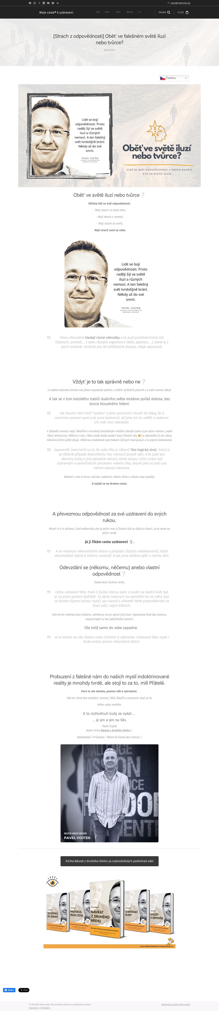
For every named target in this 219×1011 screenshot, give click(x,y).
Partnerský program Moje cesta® (176, 1004)
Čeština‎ (168, 78)
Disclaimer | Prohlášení (39, 1008)
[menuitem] (84, 12)
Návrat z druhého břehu (115, 730)
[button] (164, 12)
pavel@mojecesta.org (180, 3)
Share (9, 990)
